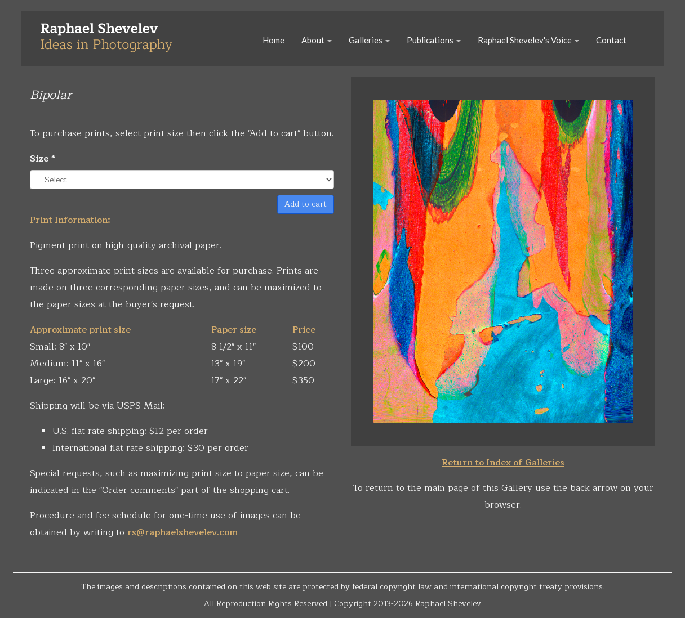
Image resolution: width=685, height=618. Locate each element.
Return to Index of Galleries (503, 462)
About (316, 40)
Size (42, 158)
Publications (434, 40)
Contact (611, 40)
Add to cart (305, 204)
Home (273, 40)
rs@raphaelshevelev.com (182, 532)
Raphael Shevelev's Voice (528, 40)
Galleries (369, 40)
